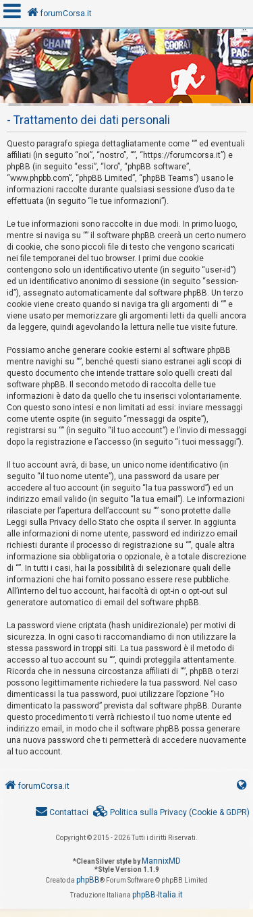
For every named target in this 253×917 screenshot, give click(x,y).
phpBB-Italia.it (157, 894)
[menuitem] (171, 813)
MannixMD (161, 861)
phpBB (88, 880)
